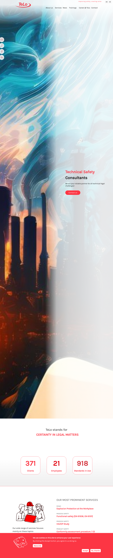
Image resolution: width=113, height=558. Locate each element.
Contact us (72, 193)
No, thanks (95, 551)
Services (56, 9)
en (107, 2)
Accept (85, 551)
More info (37, 546)
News (64, 9)
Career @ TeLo (84, 9)
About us (47, 9)
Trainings (72, 9)
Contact (95, 9)
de (110, 2)
